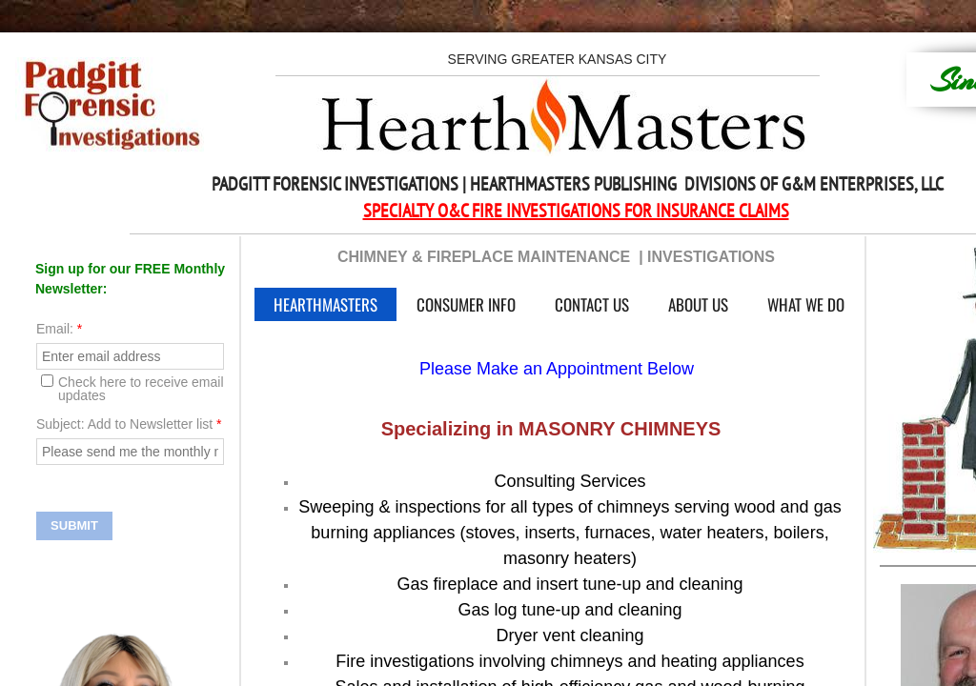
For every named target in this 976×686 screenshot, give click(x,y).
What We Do (805, 304)
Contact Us (592, 304)
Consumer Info (466, 304)
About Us (698, 304)
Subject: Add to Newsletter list (129, 424)
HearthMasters (325, 304)
